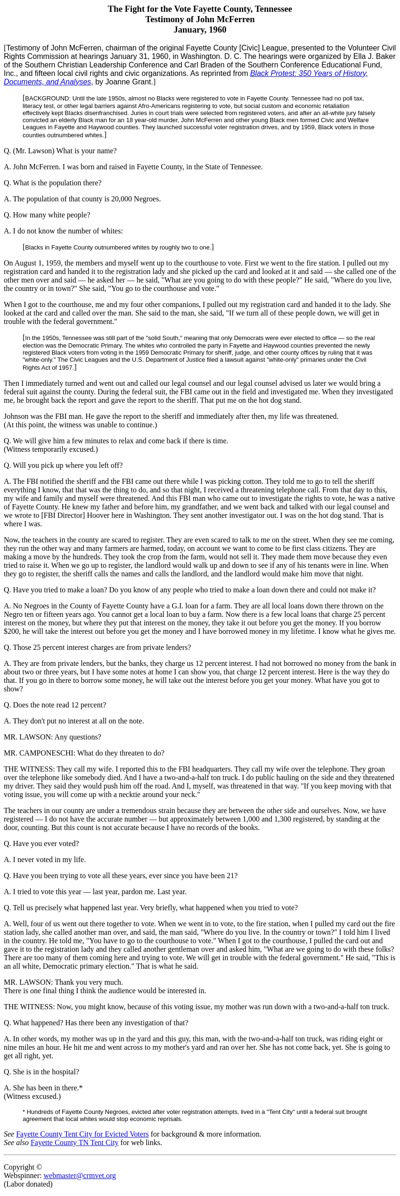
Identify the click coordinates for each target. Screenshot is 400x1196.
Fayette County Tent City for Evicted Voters (82, 1134)
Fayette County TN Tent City (75, 1142)
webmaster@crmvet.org (79, 1175)
